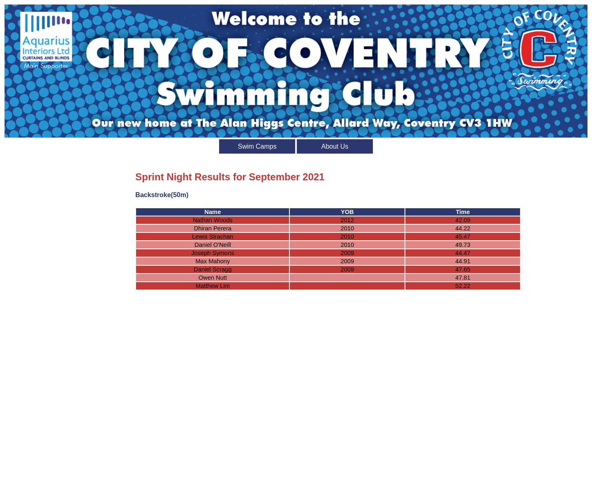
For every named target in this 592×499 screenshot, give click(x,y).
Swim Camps (257, 146)
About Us (334, 146)
